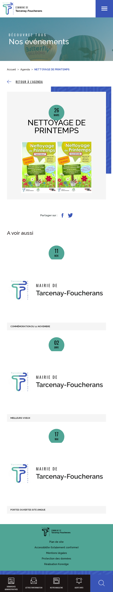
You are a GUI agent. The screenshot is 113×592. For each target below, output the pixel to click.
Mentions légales (56, 552)
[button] (101, 583)
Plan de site (56, 541)
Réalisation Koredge (56, 564)
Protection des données (56, 558)
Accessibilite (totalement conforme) (57, 547)
